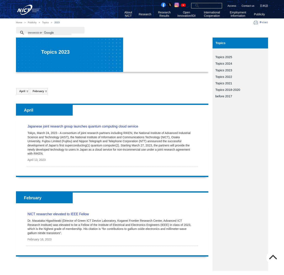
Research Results (164, 14)
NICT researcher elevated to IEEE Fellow (58, 214)
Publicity (259, 14)
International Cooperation (212, 14)
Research (145, 14)
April (22, 91)
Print (264, 22)
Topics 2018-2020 (227, 89)
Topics (45, 22)
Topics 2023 (223, 70)
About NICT (128, 14)
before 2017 (223, 96)
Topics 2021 (223, 83)
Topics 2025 (223, 57)
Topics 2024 (223, 63)
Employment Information (238, 14)
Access (231, 5)
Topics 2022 (223, 76)
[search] (201, 5)
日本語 (264, 5)
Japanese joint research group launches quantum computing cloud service (83, 126)
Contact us (248, 5)
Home (19, 22)
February (38, 91)
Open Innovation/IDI (187, 14)
